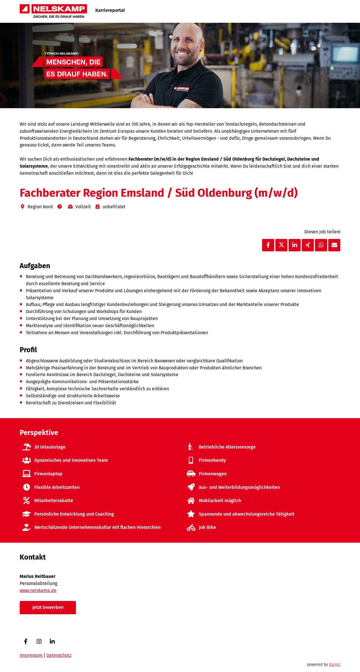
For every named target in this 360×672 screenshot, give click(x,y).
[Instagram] (39, 641)
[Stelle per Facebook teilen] (268, 245)
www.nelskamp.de (38, 590)
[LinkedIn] (52, 641)
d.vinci (334, 664)
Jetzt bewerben (48, 607)
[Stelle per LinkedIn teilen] (295, 245)
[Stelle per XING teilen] (308, 245)
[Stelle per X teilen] (281, 245)
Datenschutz (58, 655)
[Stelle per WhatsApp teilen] (321, 245)
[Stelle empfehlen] (334, 245)
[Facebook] (26, 641)
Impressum (32, 655)
